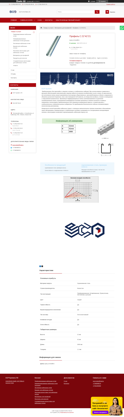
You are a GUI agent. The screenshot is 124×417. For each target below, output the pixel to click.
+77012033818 (97, 386)
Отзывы (13, 74)
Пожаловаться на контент (67, 412)
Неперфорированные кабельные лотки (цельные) (21, 39)
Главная (14, 20)
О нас (40, 20)
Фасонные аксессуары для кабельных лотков (21, 51)
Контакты (48, 20)
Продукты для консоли (20, 58)
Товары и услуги (26, 20)
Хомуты (15, 65)
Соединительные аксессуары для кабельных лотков (21, 61)
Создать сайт (30, 1)
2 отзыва (92, 1)
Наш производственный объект (68, 20)
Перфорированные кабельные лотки (22, 35)
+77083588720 (97, 383)
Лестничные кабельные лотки (21, 43)
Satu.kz (70, 410)
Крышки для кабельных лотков (20, 47)
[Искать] (97, 12)
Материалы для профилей (63, 28)
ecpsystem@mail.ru (18, 145)
